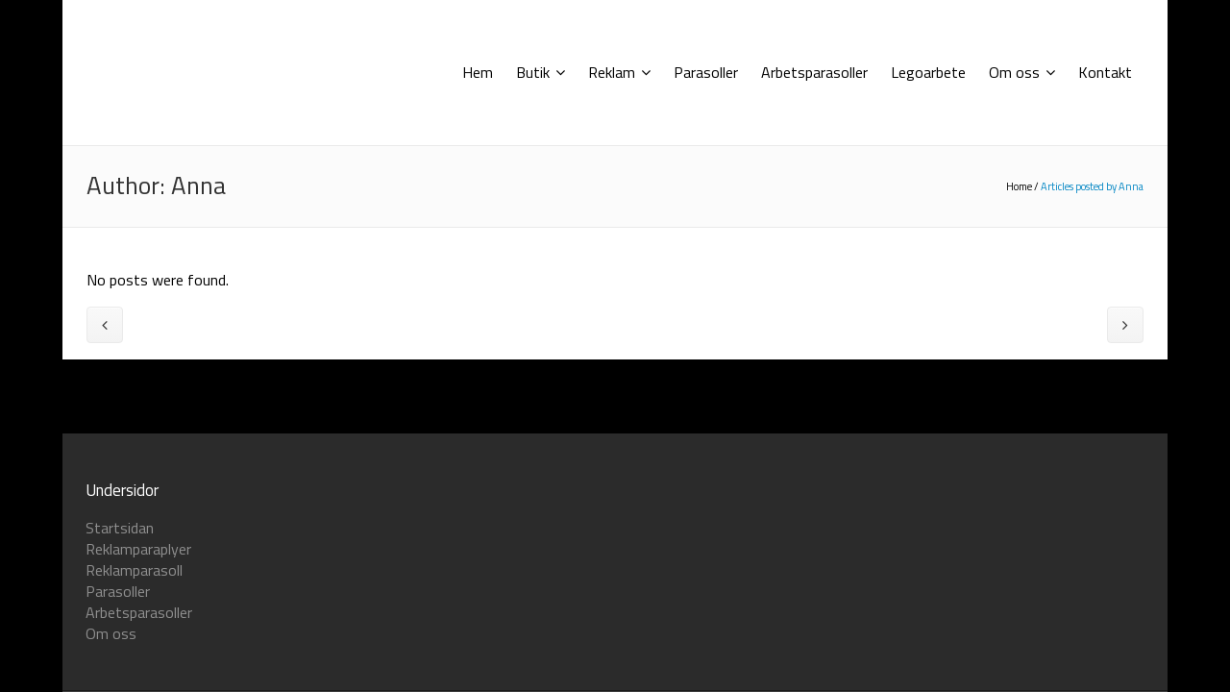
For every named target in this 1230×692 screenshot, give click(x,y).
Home (1019, 186)
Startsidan (120, 527)
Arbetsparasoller (139, 612)
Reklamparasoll (134, 569)
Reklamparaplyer (138, 548)
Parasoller (118, 591)
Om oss (111, 633)
